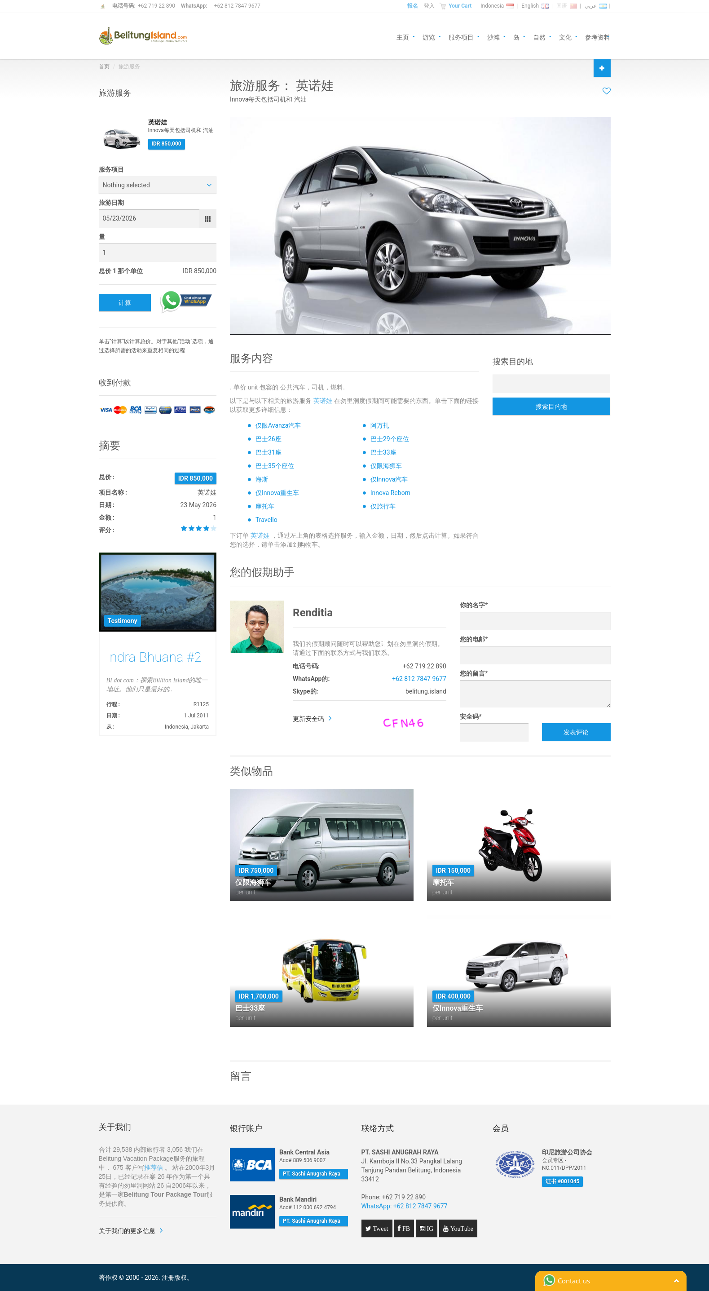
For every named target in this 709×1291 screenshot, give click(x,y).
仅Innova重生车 (277, 492)
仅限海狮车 (386, 465)
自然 (539, 37)
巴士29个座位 (389, 438)
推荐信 (153, 1167)
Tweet (379, 1228)
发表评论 (576, 732)
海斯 (261, 479)
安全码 (470, 716)
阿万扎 (379, 425)
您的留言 (474, 673)
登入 (429, 6)
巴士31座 (268, 452)
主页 (402, 37)
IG (429, 1228)
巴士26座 (268, 438)
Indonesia (497, 6)
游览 (429, 37)
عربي (596, 6)
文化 (565, 37)
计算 (125, 302)
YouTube (461, 1228)
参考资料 (597, 37)
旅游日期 (111, 202)
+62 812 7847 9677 (237, 6)
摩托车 (264, 506)
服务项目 (461, 37)
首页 (104, 66)
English (535, 6)
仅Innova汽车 (389, 479)
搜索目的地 (551, 406)
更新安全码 (308, 718)
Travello (266, 519)
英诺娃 (322, 400)
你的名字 (474, 605)
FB (405, 1228)
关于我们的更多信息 (127, 1230)
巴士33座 (383, 452)
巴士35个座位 (274, 465)
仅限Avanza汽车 (278, 425)
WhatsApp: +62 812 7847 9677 (404, 1206)
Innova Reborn (390, 492)
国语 (566, 6)
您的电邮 (474, 639)
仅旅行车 (383, 506)
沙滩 (493, 37)
